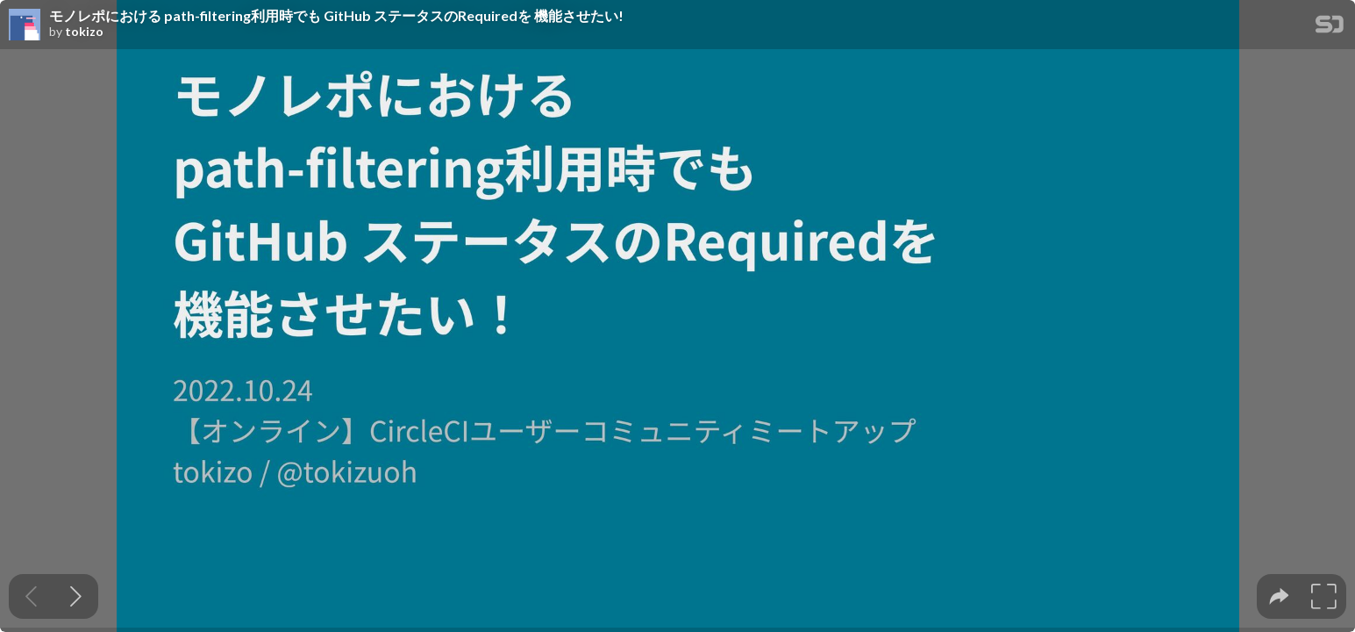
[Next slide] (76, 596)
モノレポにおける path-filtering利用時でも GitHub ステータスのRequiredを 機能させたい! (336, 16)
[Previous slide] (31, 596)
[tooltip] (1279, 596)
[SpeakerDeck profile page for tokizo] (24, 25)
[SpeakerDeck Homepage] (1330, 27)
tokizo (84, 31)
